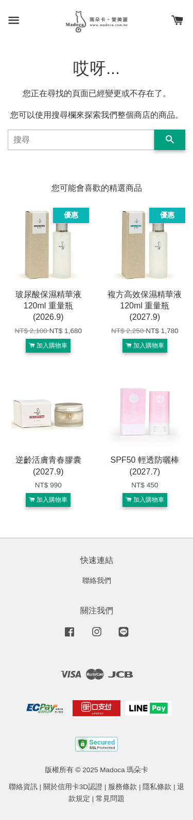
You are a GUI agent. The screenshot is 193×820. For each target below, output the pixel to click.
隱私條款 (157, 787)
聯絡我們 (96, 581)
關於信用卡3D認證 (72, 787)
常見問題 (110, 799)
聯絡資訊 (23, 787)
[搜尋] (81, 140)
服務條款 (122, 787)
